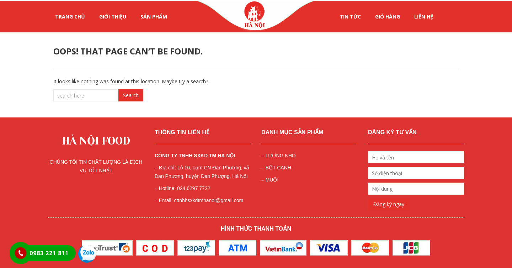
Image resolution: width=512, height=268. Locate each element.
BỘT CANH (278, 167)
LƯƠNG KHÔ (281, 155)
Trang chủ (70, 16)
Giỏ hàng (387, 16)
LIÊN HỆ (423, 16)
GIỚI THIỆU (112, 16)
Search (131, 95)
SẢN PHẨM (153, 16)
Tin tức (350, 16)
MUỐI (272, 180)
